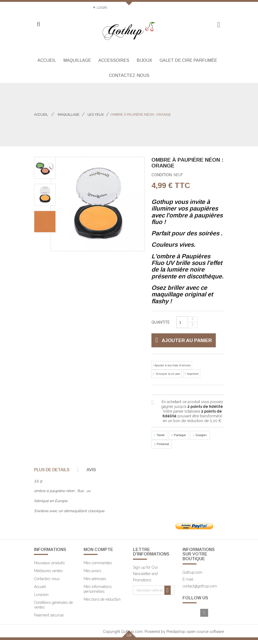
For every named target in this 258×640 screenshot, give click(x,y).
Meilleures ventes (48, 571)
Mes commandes (98, 563)
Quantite (160, 322)
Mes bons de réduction (102, 599)
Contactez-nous (49, 8)
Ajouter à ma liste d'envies (172, 365)
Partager (178, 435)
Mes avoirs (92, 571)
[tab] (55, 470)
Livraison (41, 594)
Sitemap (80, 8)
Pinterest (161, 444)
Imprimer (193, 373)
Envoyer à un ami (167, 373)
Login (101, 8)
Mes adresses (95, 579)
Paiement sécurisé (49, 615)
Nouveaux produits (49, 563)
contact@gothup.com (200, 586)
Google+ (200, 435)
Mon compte (98, 549)
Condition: (162, 175)
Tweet (159, 435)
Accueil (41, 114)
